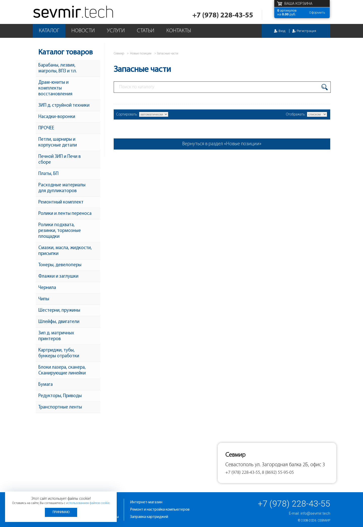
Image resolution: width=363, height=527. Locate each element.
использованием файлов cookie (87, 503)
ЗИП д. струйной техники (63, 105)
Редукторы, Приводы (60, 396)
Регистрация (306, 31)
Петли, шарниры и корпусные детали (57, 142)
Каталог (49, 31)
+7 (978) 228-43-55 (222, 15)
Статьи (145, 31)
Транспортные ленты (60, 407)
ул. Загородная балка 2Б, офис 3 (290, 464)
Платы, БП (48, 173)
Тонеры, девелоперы (59, 265)
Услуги (116, 31)
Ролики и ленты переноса (65, 213)
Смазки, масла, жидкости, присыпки (65, 251)
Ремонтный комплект (60, 202)
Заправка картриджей (149, 517)
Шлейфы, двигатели (58, 321)
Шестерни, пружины (59, 310)
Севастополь (239, 464)
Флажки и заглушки (58, 276)
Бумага (45, 384)
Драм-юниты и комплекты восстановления (55, 88)
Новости (83, 31)
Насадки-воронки (56, 116)
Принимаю (61, 512)
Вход (282, 31)
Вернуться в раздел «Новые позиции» (221, 144)
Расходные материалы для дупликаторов (61, 188)
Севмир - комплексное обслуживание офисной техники (74, 12)
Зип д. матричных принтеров (56, 336)
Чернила (47, 287)
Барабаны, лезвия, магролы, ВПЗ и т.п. (57, 68)
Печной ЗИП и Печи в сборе (59, 159)
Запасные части (167, 53)
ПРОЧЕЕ (46, 128)
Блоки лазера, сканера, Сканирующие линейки (62, 370)
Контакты (178, 31)
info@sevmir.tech (315, 513)
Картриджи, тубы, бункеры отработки (58, 353)
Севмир (324, 520)
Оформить (317, 12)
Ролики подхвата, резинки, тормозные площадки (59, 231)
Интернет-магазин (146, 502)
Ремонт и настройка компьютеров (160, 510)
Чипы (43, 299)
